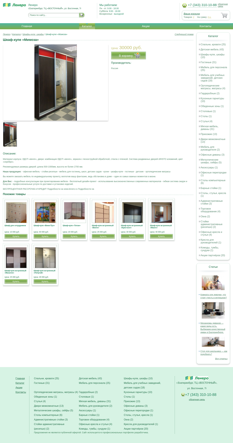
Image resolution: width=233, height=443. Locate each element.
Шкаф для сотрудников (15, 225)
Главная (27, 26)
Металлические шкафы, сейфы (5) (211, 161)
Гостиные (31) (208, 62)
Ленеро (6, 34)
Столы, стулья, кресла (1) (138, 415)
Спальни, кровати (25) (213, 44)
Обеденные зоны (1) (212, 106)
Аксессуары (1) (209, 167)
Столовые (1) (208, 111)
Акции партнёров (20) (213, 255)
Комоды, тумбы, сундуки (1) (210, 249)
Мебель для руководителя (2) (210, 148)
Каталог (87, 26)
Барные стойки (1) (211, 188)
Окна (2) (205, 216)
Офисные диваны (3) (212, 154)
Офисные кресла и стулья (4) (211, 233)
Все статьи (221, 358)
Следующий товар (184, 34)
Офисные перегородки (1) (138, 410)
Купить (16, 236)
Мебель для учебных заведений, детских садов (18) (212, 78)
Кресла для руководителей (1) (211, 241)
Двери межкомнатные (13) (49, 406)
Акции (146, 26)
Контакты (205, 26)
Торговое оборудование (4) (210, 210)
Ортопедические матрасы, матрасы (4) (213, 87)
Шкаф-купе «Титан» (72, 225)
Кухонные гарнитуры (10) (138, 392)
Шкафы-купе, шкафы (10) (138, 378)
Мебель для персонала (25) (94, 383)
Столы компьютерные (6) (48, 415)
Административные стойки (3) (212, 202)
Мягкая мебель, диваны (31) (209, 127)
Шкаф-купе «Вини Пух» (44, 225)
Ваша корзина (192, 14)
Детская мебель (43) (212, 49)
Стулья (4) (206, 121)
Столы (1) (206, 116)
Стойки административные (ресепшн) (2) (211, 224)
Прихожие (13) (209, 134)
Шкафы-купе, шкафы (33, 34)
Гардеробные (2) (210, 93)
